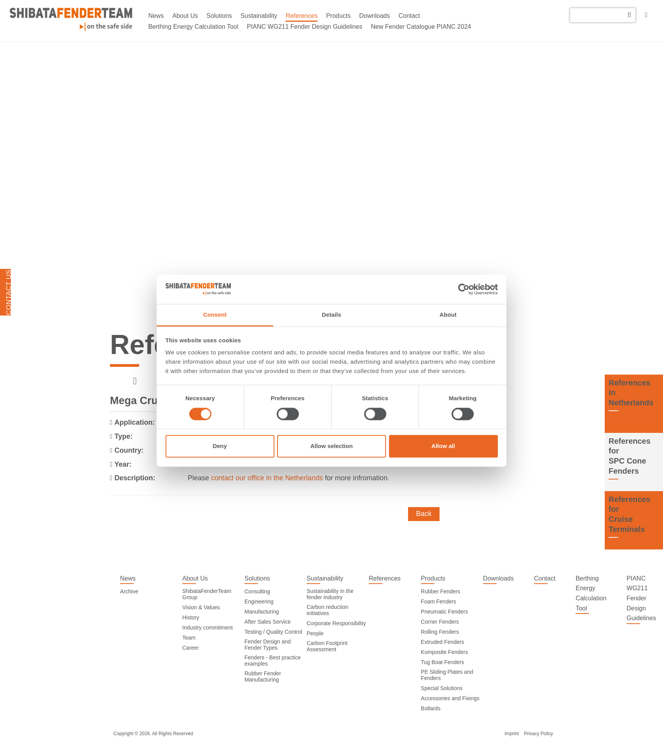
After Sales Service (267, 622)
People (315, 633)
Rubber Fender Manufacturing (262, 676)
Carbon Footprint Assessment (327, 646)
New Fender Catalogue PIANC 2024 (421, 26)
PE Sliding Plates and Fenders (447, 675)
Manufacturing (261, 611)
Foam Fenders (438, 601)
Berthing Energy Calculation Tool (193, 26)
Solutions (219, 15)
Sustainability (259, 15)
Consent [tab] (215, 315)
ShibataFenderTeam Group (206, 594)
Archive (129, 591)
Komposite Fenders (444, 652)
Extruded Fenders (442, 642)
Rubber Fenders (440, 591)
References (302, 15)
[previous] (135, 381)
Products (338, 15)
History (190, 617)
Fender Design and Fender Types (267, 644)
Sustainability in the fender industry (330, 594)
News (156, 15)
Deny (220, 446)
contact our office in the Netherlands (267, 478)
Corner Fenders (440, 622)
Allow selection (331, 446)
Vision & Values (201, 607)
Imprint (511, 733)
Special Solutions (441, 688)
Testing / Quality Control (273, 632)
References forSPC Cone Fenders (630, 456)
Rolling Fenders (440, 632)
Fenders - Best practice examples (272, 660)
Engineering (259, 601)
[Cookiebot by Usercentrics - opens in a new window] (464, 289)
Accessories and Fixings (450, 698)
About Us (185, 15)
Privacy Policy (538, 733)
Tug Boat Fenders (442, 662)
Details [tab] (331, 315)
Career (190, 648)
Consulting (257, 591)
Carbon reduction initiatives (327, 610)
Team (188, 638)
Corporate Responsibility (336, 623)
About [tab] (448, 315)
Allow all (443, 446)
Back (423, 514)
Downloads (374, 15)
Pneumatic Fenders (444, 611)
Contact (409, 15)
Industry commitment (207, 627)
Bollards (431, 708)
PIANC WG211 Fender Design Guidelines (304, 26)
